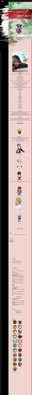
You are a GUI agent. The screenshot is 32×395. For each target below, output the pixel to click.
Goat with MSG (14, 283)
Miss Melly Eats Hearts (16, 286)
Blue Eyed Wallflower (15, 273)
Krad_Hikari (14, 291)
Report (17, 270)
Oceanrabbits (14, 294)
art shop (20, 228)
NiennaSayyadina (15, 300)
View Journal (14, 260)
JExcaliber (14, 270)
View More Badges (15, 372)
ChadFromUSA (14, 280)
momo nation (14, 277)
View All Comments (15, 269)
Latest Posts (18, 314)
